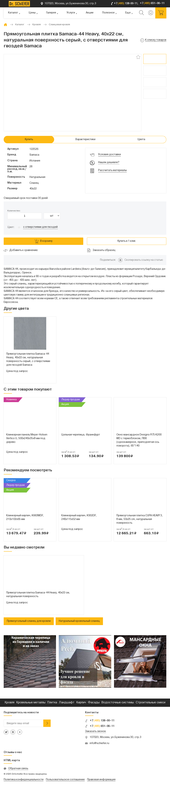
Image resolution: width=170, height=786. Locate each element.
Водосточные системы (117, 702)
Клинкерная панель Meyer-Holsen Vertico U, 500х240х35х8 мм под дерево (26, 438)
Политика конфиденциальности (23, 779)
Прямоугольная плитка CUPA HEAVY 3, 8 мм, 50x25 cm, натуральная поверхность (139, 519)
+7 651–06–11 (99, 726)
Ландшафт (66, 702)
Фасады (94, 702)
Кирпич (81, 702)
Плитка (52, 702)
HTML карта (12, 760)
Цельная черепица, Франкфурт (80, 435)
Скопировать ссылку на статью (144, 260)
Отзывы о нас (13, 752)
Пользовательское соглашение (65, 779)
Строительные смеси (150, 702)
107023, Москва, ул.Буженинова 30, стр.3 (115, 737)
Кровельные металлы (30, 702)
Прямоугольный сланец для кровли (29, 621)
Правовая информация (101, 779)
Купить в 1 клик (127, 241)
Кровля (9, 702)
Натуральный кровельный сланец (79, 621)
